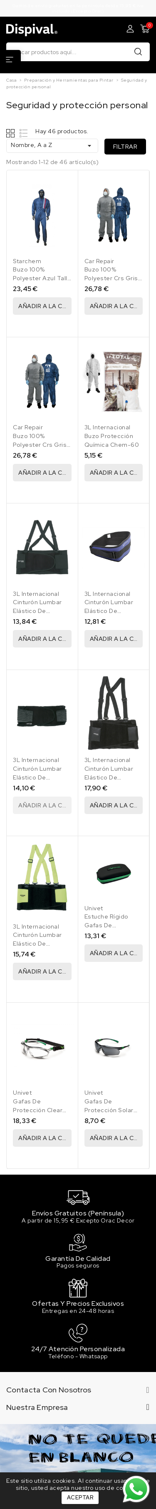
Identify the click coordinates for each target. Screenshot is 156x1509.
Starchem (27, 261)
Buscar (138, 51)
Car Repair (99, 261)
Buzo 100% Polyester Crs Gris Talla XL (40, 444)
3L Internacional (107, 427)
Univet (93, 908)
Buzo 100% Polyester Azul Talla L (42, 278)
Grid (11, 133)
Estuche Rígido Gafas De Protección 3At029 (112, 925)
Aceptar (80, 1497)
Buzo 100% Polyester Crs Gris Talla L (111, 278)
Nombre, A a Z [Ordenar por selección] (52, 145)
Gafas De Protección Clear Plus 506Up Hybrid (40, 1110)
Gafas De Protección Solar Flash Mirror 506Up (112, 1110)
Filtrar (125, 146)
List (24, 133)
